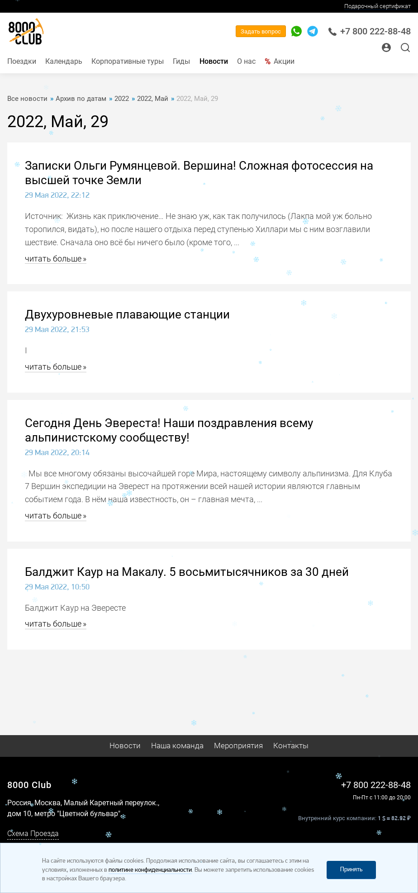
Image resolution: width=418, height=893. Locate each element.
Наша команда (177, 745)
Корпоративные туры (127, 61)
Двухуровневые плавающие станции (127, 314)
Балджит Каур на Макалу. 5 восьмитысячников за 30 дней (187, 572)
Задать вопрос (261, 31)
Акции (284, 61)
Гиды (181, 61)
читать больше (53, 258)
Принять (351, 869)
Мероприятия (238, 745)
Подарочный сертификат (377, 6)
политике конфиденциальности (150, 870)
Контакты (291, 745)
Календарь (63, 61)
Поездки (21, 61)
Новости (214, 61)
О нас (246, 61)
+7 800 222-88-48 (369, 31)
